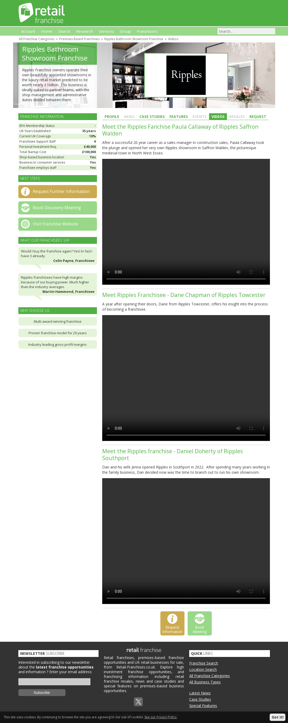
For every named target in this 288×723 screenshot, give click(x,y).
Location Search (203, 669)
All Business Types (205, 681)
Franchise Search (203, 663)
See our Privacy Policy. (160, 717)
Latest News (200, 692)
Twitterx (138, 701)
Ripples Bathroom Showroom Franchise (133, 39)
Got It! (278, 717)
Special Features (203, 705)
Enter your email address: (70, 671)
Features (179, 116)
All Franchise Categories (37, 39)
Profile (112, 116)
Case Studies (152, 116)
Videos (173, 39)
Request (257, 116)
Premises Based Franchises (79, 39)
